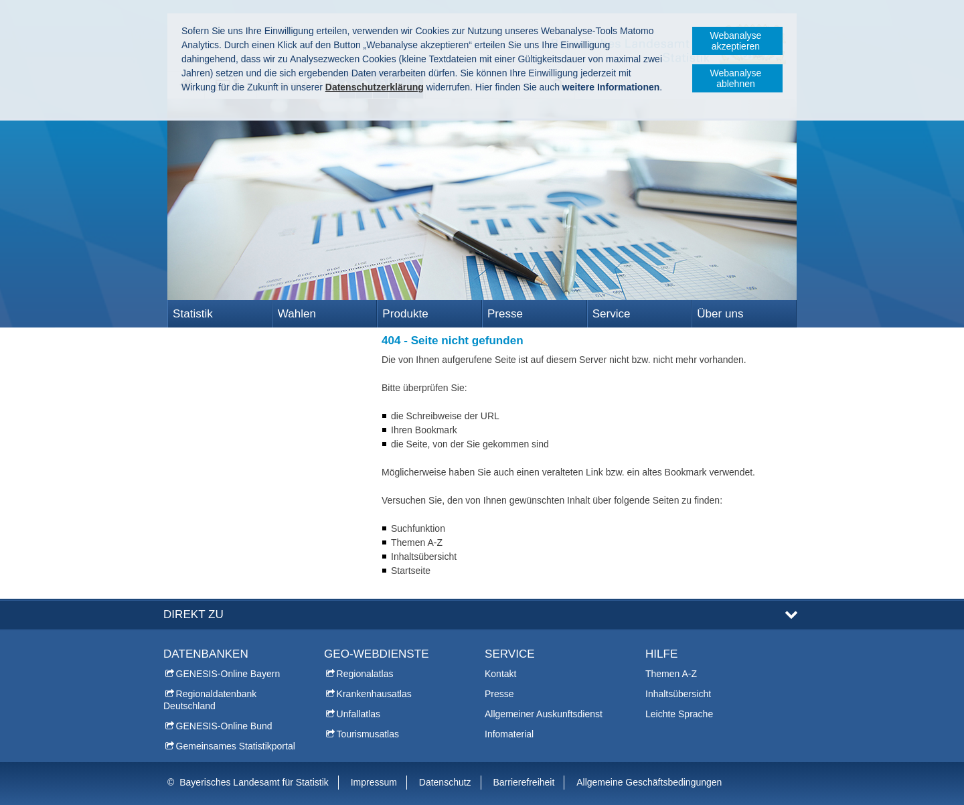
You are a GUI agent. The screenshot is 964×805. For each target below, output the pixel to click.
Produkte (405, 313)
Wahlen (297, 313)
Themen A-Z (671, 673)
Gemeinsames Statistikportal (235, 746)
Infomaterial (509, 734)
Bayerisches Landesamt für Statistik (254, 782)
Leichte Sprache (679, 714)
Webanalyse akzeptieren (736, 41)
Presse (505, 313)
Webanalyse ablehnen (736, 78)
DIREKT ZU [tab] (193, 614)
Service (611, 313)
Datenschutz (445, 782)
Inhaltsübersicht (678, 693)
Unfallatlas (358, 714)
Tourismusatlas (368, 734)
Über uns (720, 313)
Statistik (193, 313)
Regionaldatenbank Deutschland (209, 699)
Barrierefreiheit (524, 782)
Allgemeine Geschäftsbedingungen (649, 782)
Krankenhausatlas (374, 693)
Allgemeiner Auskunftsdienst (543, 714)
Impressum (374, 782)
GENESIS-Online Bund (224, 726)
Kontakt (500, 673)
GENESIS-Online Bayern (228, 673)
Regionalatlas (365, 673)
